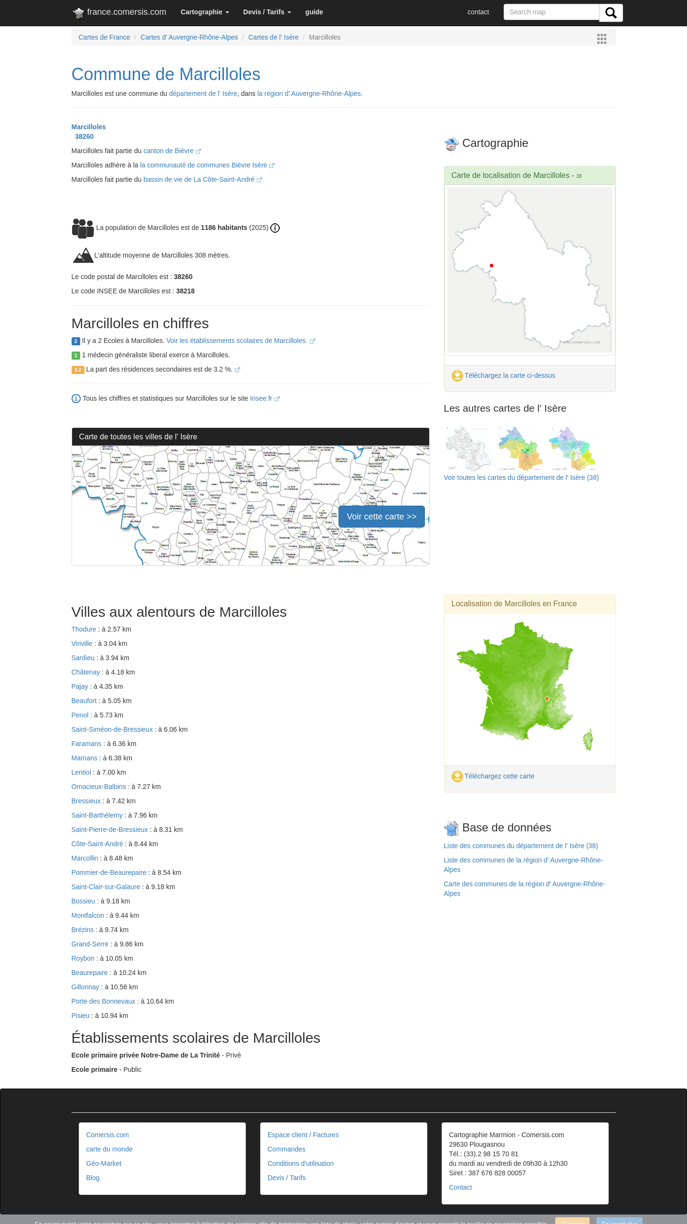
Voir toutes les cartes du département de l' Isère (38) (521, 477)
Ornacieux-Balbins (100, 786)
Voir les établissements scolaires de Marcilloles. (240, 340)
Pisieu (82, 1015)
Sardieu (84, 658)
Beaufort (85, 701)
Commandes (287, 1149)
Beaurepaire (91, 972)
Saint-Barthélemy (98, 815)
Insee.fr (265, 398)
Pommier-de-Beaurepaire (110, 872)
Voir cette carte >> (381, 516)
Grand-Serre (91, 944)
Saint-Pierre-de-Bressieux (111, 829)
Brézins (84, 930)
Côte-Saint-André (98, 844)
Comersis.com (107, 1135)
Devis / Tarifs (287, 1178)
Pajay (81, 686)
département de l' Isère (203, 93)
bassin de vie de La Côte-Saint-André (202, 179)
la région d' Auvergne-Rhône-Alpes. (310, 93)
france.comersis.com (119, 14)
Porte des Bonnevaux (104, 1001)
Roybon (84, 958)
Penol (81, 715)
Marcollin (86, 858)
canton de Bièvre (172, 151)
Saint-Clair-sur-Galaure (107, 887)
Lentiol (82, 772)
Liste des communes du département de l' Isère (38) (521, 846)
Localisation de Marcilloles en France (514, 604)
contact (478, 12)
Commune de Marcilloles (166, 74)
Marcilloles (89, 127)
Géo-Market (104, 1163)
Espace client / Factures (303, 1135)
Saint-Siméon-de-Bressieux (113, 729)
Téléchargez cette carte (493, 776)
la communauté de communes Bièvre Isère (207, 165)
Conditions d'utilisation (301, 1163)
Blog (93, 1178)
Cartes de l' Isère (273, 37)
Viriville (83, 643)
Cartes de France (104, 37)
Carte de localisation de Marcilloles (511, 175)
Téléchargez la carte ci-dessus (504, 375)
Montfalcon (89, 915)
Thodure (85, 629)
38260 (83, 136)
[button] (205, 12)
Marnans (85, 758)
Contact (460, 1187)
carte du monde (109, 1149)
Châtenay (87, 672)
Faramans (88, 743)
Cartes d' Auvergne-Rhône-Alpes (189, 37)
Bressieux (87, 801)
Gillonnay (86, 987)
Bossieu (84, 901)
